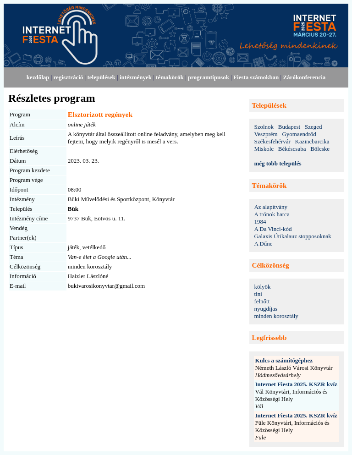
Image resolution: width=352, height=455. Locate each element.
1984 (260, 221)
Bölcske (320, 148)
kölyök (262, 286)
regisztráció (68, 77)
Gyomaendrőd (299, 134)
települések (101, 77)
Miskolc (264, 148)
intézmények (136, 77)
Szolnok (264, 126)
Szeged (313, 126)
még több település (277, 163)
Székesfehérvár (272, 141)
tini (258, 294)
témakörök (170, 77)
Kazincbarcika (312, 141)
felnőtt (262, 301)
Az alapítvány (270, 206)
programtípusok (208, 77)
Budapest (289, 126)
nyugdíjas (265, 308)
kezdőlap (38, 77)
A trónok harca (271, 214)
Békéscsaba (292, 148)
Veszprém (265, 134)
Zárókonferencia (304, 77)
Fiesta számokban (256, 77)
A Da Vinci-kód (273, 228)
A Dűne (263, 243)
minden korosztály (276, 315)
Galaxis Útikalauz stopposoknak (292, 236)
